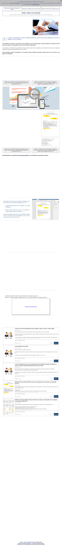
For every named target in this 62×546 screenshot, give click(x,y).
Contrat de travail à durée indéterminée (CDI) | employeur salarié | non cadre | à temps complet (34, 328)
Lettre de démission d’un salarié (21, 346)
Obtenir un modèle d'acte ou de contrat (31, 8)
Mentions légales (38, 542)
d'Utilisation (29, 543)
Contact (21, 542)
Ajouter (56, 343)
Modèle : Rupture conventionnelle (31, 13)
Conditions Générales (22, 543)
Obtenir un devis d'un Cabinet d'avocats (50, 8)
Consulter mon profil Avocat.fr (31, 306)
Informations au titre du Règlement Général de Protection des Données (31, 544)
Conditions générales (36, 4)
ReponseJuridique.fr (24, 155)
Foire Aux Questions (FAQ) (29, 542)
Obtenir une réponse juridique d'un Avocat (12, 8)
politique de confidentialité (14, 3)
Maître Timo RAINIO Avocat (48, 140)
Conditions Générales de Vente (38, 543)
